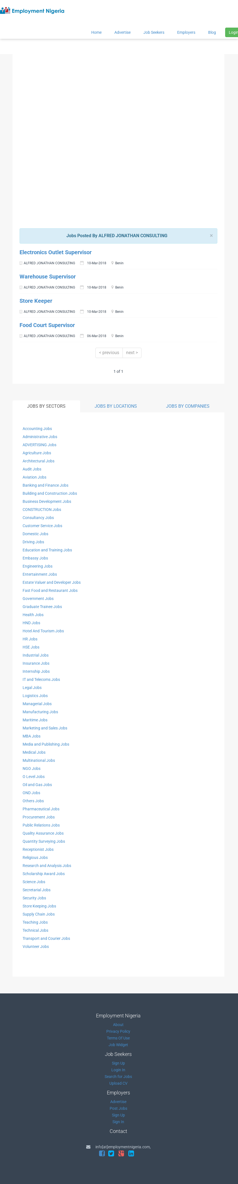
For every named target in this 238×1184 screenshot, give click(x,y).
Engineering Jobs (37, 566)
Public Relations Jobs (41, 825)
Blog (212, 32)
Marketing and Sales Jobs (45, 728)
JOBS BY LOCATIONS (116, 406)
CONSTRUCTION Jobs (42, 509)
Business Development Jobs (47, 501)
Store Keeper (36, 300)
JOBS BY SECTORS (46, 406)
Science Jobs (34, 882)
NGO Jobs (31, 768)
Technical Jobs (35, 930)
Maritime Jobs (35, 720)
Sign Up (118, 1063)
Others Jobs (33, 801)
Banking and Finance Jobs (45, 485)
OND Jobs (31, 793)
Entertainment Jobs (40, 574)
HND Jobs (31, 623)
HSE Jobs (31, 647)
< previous (109, 352)
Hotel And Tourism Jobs (43, 631)
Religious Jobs (35, 857)
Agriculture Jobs (37, 453)
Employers (186, 32)
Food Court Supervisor (47, 325)
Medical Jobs (34, 752)
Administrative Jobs (40, 436)
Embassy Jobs (35, 558)
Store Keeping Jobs (39, 906)
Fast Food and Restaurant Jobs (50, 590)
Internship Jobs (36, 671)
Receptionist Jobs (38, 849)
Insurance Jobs (36, 663)
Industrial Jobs (36, 655)
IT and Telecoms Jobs (41, 679)
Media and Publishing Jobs (46, 744)
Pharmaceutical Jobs (41, 809)
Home (96, 32)
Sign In (118, 1122)
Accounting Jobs (37, 428)
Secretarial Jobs (37, 890)
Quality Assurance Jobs (43, 833)
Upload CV (118, 1083)
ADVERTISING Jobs (39, 445)
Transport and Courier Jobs (46, 938)
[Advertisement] (116, 98)
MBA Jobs (31, 736)
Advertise (122, 32)
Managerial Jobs (37, 704)
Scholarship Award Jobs (44, 873)
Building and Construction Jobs (50, 493)
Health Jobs (33, 615)
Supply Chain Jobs (39, 914)
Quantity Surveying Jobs (44, 841)
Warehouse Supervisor (48, 276)
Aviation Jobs (34, 477)
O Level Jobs (34, 776)
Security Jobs (34, 898)
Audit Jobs (32, 469)
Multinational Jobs (39, 760)
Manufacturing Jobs (40, 712)
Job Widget (118, 1045)
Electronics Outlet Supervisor (56, 252)
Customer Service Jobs (42, 525)
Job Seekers (153, 32)
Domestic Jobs (35, 534)
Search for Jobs (118, 1076)
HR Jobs (30, 639)
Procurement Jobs (39, 817)
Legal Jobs (32, 687)
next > (132, 352)
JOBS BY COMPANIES (188, 406)
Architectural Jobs (38, 461)
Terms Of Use (118, 1038)
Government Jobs (38, 598)
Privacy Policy (118, 1031)
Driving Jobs (33, 542)
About (118, 1024)
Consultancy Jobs (38, 517)
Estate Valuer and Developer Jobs (52, 582)
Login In (118, 1070)
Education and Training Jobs (47, 550)
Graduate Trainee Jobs (42, 606)
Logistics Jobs (35, 695)
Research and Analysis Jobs (47, 865)
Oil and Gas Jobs (37, 784)
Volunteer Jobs (36, 946)
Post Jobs (118, 1108)
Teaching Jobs (35, 922)
